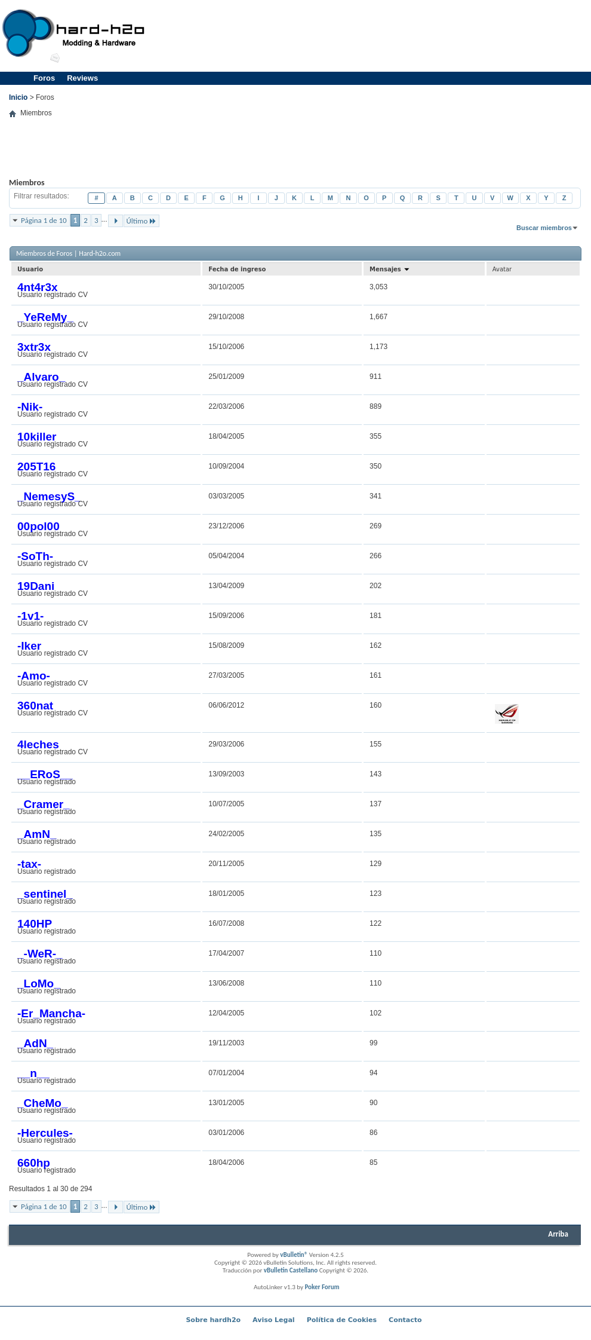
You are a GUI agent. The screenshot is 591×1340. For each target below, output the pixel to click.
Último (142, 220)
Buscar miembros (544, 227)
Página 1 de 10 (44, 220)
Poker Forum (321, 1287)
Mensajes (390, 269)
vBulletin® (293, 1255)
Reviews (82, 78)
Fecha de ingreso (237, 269)
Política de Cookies (342, 1320)
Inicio (18, 97)
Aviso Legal (274, 1320)
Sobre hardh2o (213, 1320)
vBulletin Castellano (291, 1270)
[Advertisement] (295, 157)
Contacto (405, 1320)
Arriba (558, 1233)
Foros (44, 78)
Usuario (30, 269)
